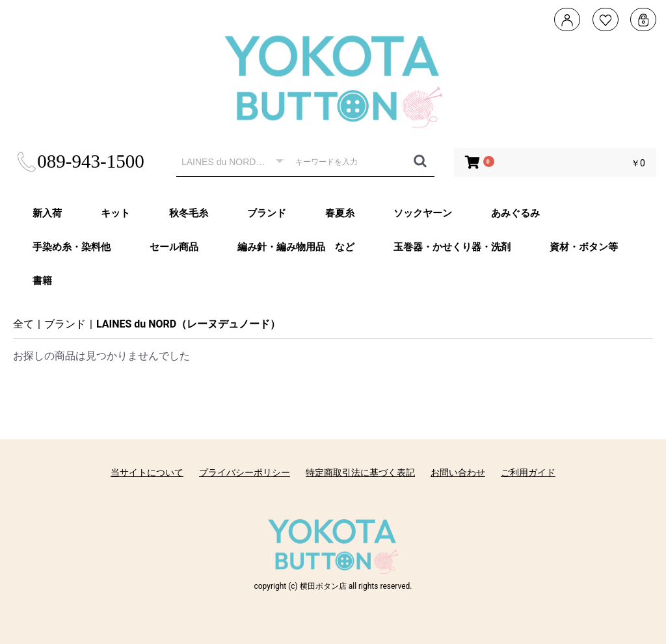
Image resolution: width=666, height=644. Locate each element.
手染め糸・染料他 (72, 247)
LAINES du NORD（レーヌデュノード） (188, 324)
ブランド (266, 213)
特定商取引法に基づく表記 (360, 472)
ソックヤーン (422, 213)
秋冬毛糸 (188, 213)
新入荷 (47, 213)
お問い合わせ (458, 472)
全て (23, 324)
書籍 (42, 281)
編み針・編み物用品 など (295, 247)
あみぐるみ (515, 213)
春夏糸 (339, 213)
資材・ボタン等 (584, 247)
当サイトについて (147, 472)
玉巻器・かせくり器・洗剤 (452, 247)
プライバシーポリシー (244, 472)
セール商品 (174, 247)
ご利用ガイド (528, 472)
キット (115, 213)
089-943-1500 (80, 161)
